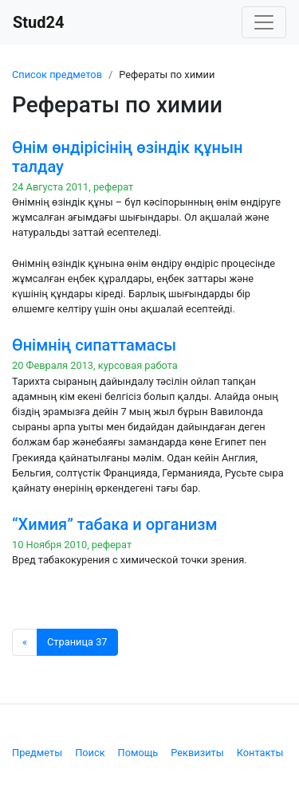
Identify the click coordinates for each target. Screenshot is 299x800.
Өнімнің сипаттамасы (94, 345)
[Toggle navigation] (264, 22)
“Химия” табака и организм (115, 524)
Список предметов (57, 74)
